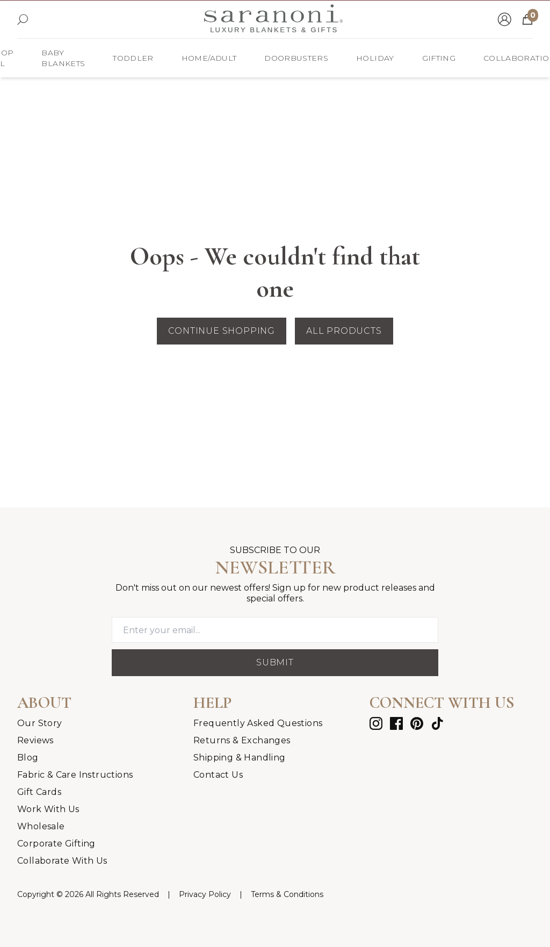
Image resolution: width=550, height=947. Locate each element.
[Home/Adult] (209, 58)
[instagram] (376, 723)
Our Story (39, 723)
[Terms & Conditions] (287, 894)
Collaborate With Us (62, 861)
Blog (28, 757)
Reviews (35, 740)
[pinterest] (416, 723)
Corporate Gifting (56, 843)
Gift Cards (39, 792)
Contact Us (218, 775)
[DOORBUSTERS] (296, 58)
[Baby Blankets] (63, 58)
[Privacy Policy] (205, 894)
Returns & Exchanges (242, 740)
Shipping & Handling (239, 757)
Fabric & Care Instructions (75, 775)
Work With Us (48, 809)
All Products (344, 331)
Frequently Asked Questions (257, 723)
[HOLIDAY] (375, 58)
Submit (275, 662)
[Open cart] (527, 19)
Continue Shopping (221, 331)
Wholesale (41, 826)
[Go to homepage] (273, 19)
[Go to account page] (504, 19)
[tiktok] (437, 723)
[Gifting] (439, 58)
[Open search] (22, 19)
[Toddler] (133, 58)
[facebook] (396, 723)
